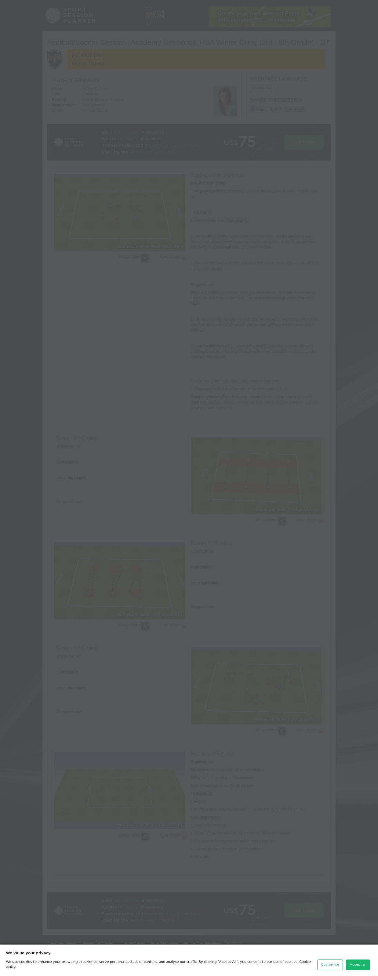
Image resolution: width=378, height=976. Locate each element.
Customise (330, 964)
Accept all (358, 964)
